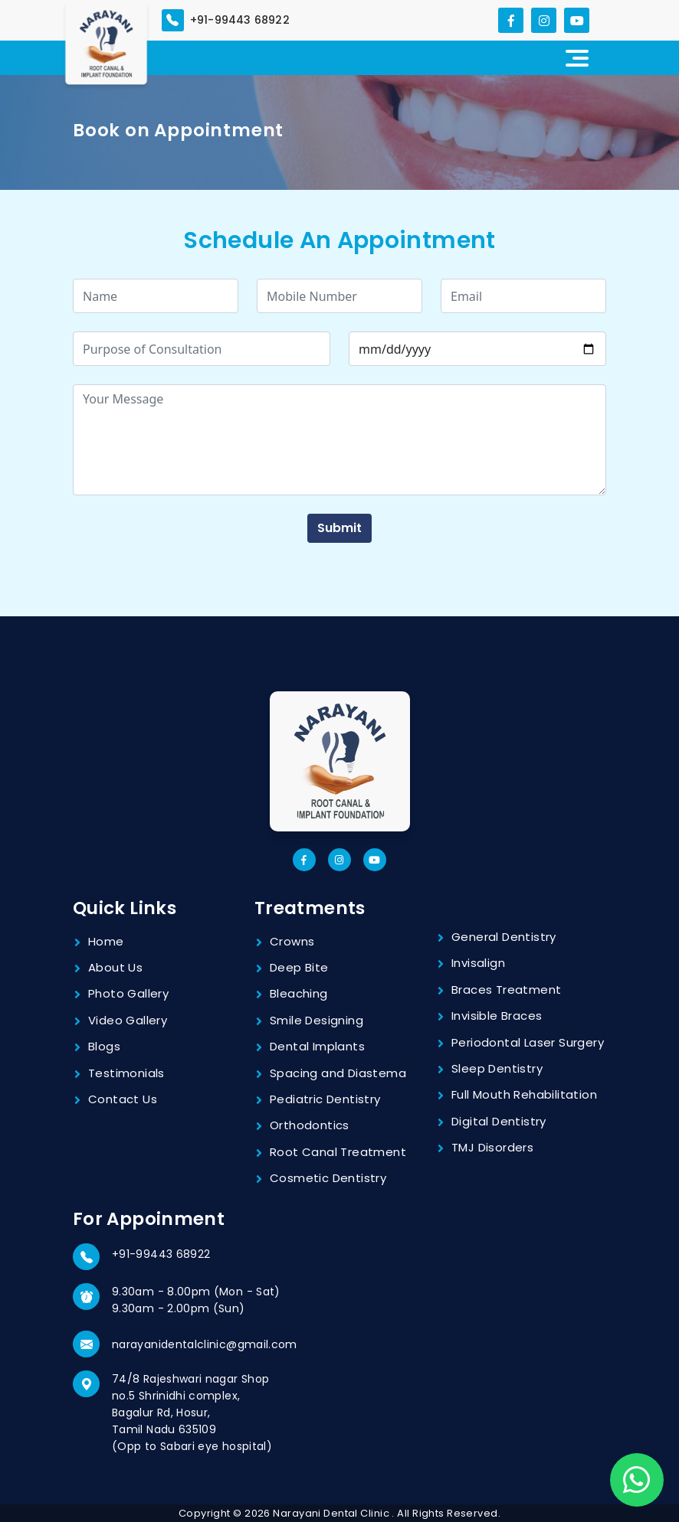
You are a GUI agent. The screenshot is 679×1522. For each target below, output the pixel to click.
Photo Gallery (128, 993)
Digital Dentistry (498, 1121)
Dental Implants (317, 1046)
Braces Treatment (506, 989)
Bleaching (299, 993)
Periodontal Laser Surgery (527, 1042)
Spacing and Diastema (338, 1073)
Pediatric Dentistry (325, 1099)
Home (106, 941)
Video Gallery (127, 1020)
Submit (339, 528)
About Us (115, 967)
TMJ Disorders (492, 1147)
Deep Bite (299, 967)
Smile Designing (316, 1020)
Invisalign (478, 963)
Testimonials (126, 1073)
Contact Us (122, 1099)
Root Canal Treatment (338, 1152)
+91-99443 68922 (161, 1254)
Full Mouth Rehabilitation (524, 1094)
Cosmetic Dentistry (328, 1178)
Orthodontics (309, 1125)
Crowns (292, 941)
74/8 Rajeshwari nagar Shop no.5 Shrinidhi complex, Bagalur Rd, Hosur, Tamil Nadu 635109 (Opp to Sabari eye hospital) (192, 1412)
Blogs (104, 1046)
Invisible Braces (496, 1016)
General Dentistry (503, 937)
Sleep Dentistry (497, 1068)
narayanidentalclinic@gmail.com (204, 1344)
